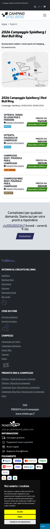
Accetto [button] (20, 512)
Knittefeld (6, 284)
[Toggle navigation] (44, 15)
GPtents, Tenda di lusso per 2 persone (18, 379)
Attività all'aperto (10, 317)
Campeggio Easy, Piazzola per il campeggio (21, 387)
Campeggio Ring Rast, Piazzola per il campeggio (23, 391)
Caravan (5, 354)
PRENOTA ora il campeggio (25, 409)
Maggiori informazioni (14, 122)
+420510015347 (14, 226)
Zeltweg (5, 288)
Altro (4, 396)
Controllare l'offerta (37, 124)
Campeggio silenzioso (11, 346)
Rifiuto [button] (20, 517)
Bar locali (6, 296)
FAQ (25, 405)
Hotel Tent (7, 350)
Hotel (4, 358)
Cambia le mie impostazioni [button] (20, 522)
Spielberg (6, 275)
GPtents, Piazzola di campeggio (16, 383)
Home (4, 24)
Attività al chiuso (9, 321)
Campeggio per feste (11, 341)
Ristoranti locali (9, 292)
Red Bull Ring (8, 279)
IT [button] (39, 6)
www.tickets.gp (25, 413)
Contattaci (25, 236)
